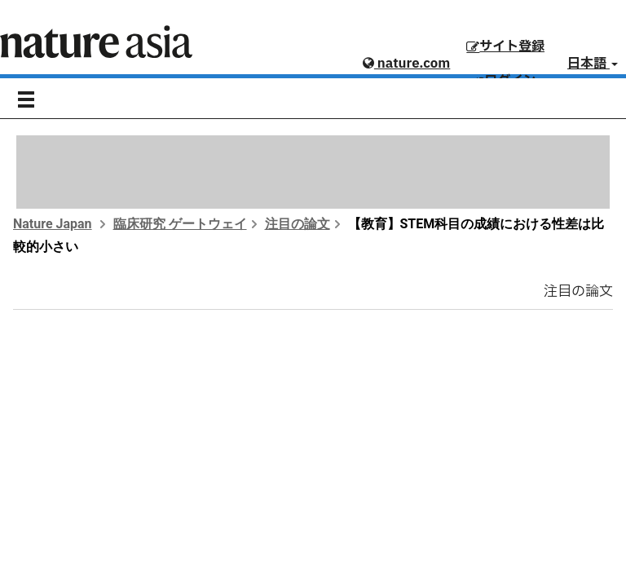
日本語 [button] (592, 63)
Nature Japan (52, 224)
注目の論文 (297, 224)
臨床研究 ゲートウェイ (180, 224)
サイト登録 (505, 46)
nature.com (406, 63)
